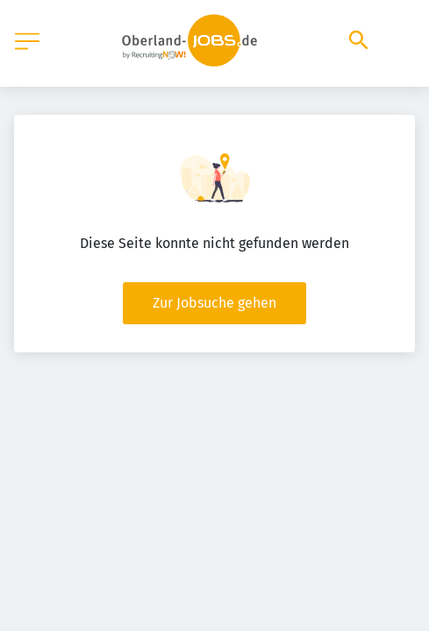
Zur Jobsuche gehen (214, 302)
